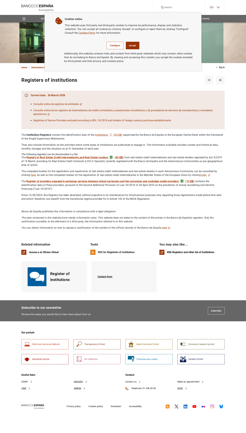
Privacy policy (74, 406)
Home (24, 67)
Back (220, 67)
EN (215, 7)
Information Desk (39, 67)
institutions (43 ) (108, 134)
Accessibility (135, 406)
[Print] (220, 80)
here (33, 175)
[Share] (209, 80)
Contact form (105, 276)
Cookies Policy (87, 32)
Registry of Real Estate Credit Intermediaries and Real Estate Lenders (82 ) (74, 157)
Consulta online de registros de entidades (57, 104)
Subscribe (216, 311)
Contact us (133, 381)
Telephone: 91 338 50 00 (140, 388)
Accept (132, 45)
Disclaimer (116, 406)
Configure (115, 45)
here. (205, 175)
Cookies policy (95, 406)
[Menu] (24, 18)
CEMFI (26, 381)
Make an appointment (190, 381)
